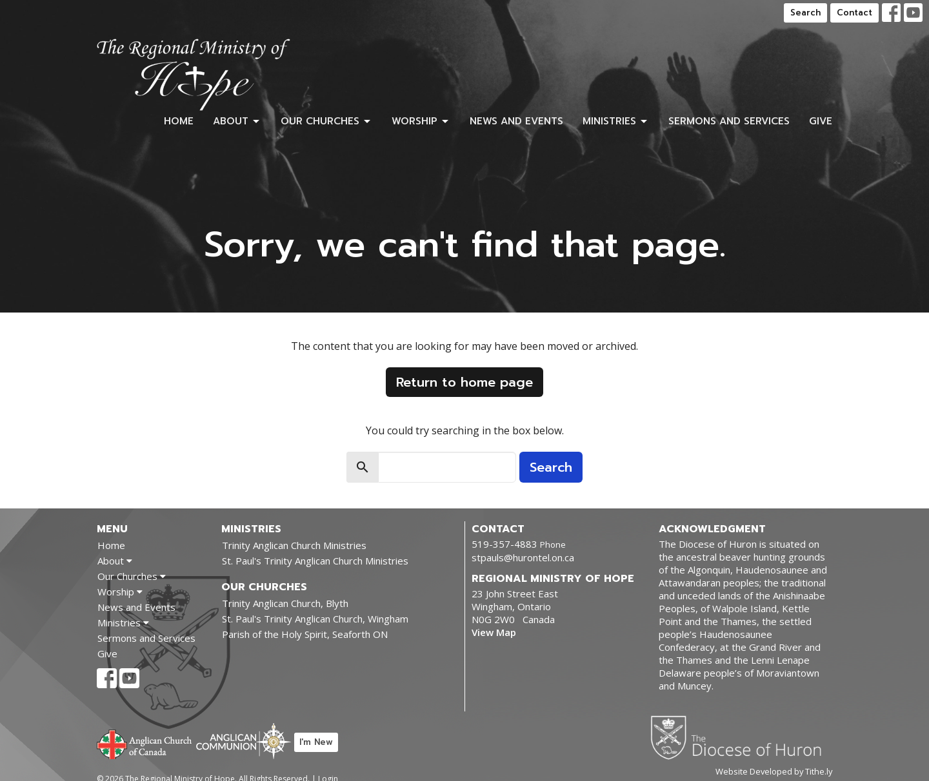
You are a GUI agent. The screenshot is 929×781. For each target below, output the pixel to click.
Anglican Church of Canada (145, 743)
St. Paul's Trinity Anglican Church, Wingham (315, 618)
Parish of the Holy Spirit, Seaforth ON (305, 634)
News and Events (516, 121)
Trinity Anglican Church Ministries (294, 545)
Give (820, 121)
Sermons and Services (729, 121)
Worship (421, 121)
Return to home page (464, 382)
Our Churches (326, 121)
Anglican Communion (243, 740)
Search (805, 12)
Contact (854, 12)
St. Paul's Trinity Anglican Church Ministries (315, 560)
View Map (494, 632)
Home (179, 121)
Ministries (616, 121)
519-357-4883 (504, 543)
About (237, 121)
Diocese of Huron (741, 737)
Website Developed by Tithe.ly (773, 771)
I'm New (316, 742)
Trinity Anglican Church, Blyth (285, 603)
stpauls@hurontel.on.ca (523, 557)
